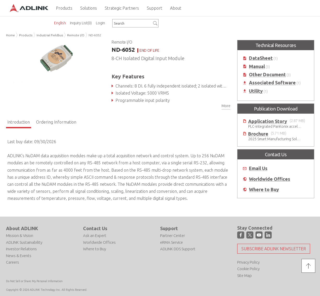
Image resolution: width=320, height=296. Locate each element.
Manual (257, 66)
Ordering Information (56, 122)
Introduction (18, 122)
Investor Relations (21, 249)
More (226, 106)
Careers (12, 262)
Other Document (267, 74)
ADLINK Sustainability (24, 242)
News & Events (18, 255)
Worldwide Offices (269, 179)
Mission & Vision (19, 235)
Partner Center (172, 235)
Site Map (244, 275)
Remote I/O (75, 35)
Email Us (258, 168)
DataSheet (261, 58)
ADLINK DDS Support (177, 249)
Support (169, 228)
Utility (256, 91)
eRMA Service (171, 242)
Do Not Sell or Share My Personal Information (34, 281)
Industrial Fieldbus (50, 35)
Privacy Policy (248, 262)
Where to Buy (264, 189)
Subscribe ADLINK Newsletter (273, 248)
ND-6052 (95, 35)
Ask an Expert (94, 235)
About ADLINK (22, 228)
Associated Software (272, 82)
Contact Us (95, 228)
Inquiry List (81, 23)
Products (25, 35)
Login (100, 23)
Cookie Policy (248, 268)
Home (10, 35)
